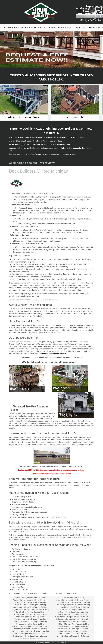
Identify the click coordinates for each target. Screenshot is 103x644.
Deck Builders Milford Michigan (38, 171)
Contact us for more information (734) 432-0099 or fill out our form (33, 300)
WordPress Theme (43, 643)
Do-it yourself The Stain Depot (30, 638)
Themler (63, 643)
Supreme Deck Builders (73, 346)
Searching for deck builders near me (22, 342)
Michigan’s (46, 354)
